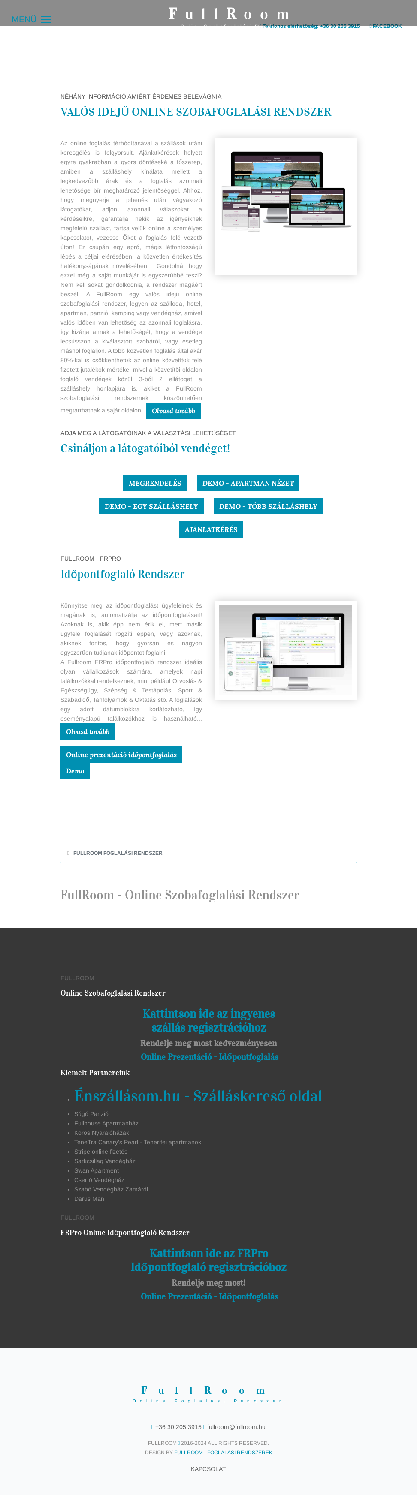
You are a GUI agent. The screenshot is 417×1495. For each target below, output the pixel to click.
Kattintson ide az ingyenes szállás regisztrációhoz (208, 1021)
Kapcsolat (208, 1468)
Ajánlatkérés (211, 529)
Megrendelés (155, 483)
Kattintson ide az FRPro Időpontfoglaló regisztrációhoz (208, 1260)
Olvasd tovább (173, 410)
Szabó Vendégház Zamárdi (111, 1189)
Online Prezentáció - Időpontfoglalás (209, 1057)
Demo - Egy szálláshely (151, 506)
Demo (75, 771)
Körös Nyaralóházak (101, 1132)
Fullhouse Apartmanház (106, 1123)
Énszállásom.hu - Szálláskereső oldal (198, 1096)
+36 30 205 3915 (178, 1426)
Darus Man (89, 1198)
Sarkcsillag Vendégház (105, 1161)
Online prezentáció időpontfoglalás (121, 754)
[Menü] (31, 19)
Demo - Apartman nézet (248, 483)
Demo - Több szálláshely (268, 506)
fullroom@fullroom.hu (235, 1426)
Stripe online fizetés (100, 1151)
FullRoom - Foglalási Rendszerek (223, 1453)
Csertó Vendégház (99, 1179)
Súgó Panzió (91, 1113)
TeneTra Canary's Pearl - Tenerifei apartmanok (137, 1142)
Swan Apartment (96, 1170)
